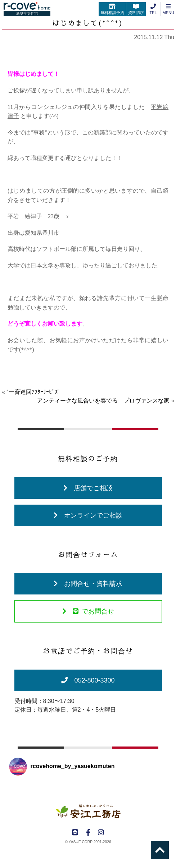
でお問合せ (88, 611)
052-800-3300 (87, 680)
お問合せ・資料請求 (88, 583)
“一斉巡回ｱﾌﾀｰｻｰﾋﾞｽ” (32, 392)
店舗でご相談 (88, 488)
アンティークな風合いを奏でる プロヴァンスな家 (103, 401)
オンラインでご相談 (88, 515)
